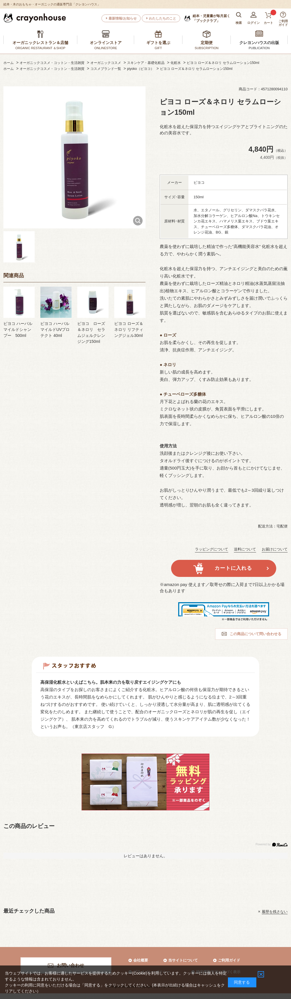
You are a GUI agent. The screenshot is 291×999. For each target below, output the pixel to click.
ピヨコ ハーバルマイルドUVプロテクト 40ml (55, 329)
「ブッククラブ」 (211, 18)
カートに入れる (233, 568)
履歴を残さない (275, 911)
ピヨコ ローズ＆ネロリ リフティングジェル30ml (128, 329)
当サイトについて (183, 960)
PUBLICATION (259, 48)
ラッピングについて (211, 549)
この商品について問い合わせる (255, 634)
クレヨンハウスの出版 (259, 42)
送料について (245, 549)
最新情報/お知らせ (123, 18)
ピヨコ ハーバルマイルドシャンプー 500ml (17, 329)
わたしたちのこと (162, 18)
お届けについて (275, 549)
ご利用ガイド (229, 960)
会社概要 (140, 960)
